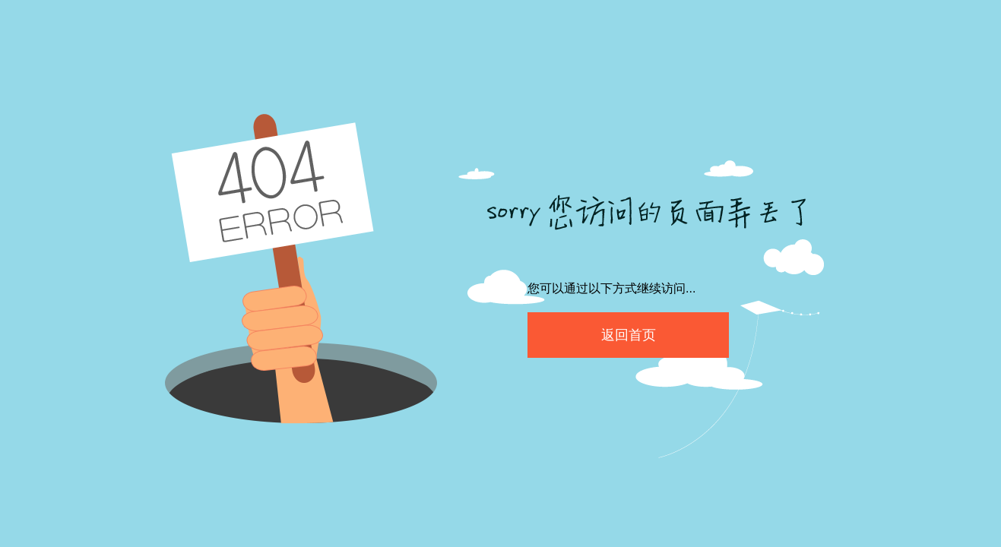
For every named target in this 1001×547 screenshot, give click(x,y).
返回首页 (628, 335)
